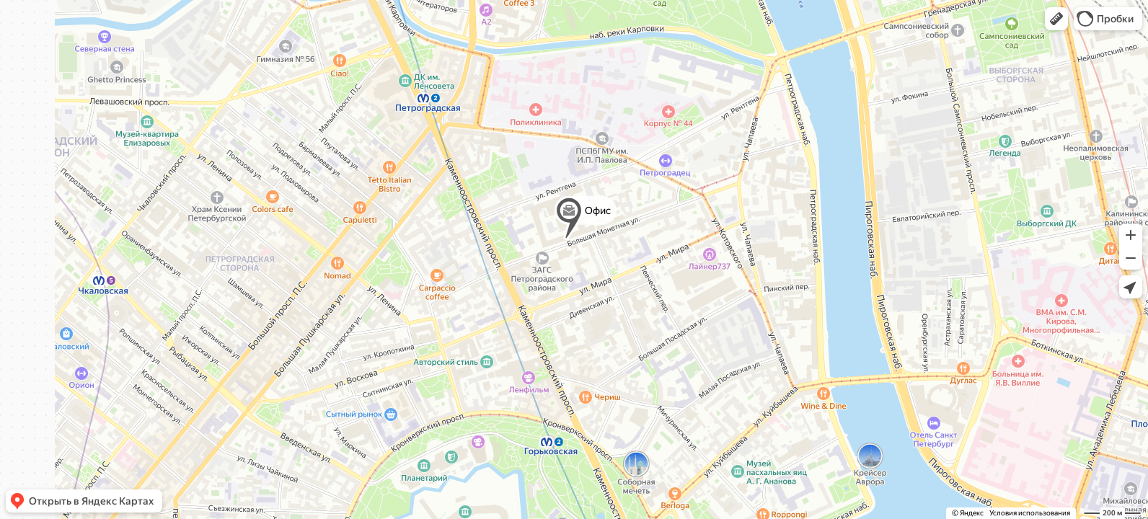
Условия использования (1029, 513)
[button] (1056, 18)
